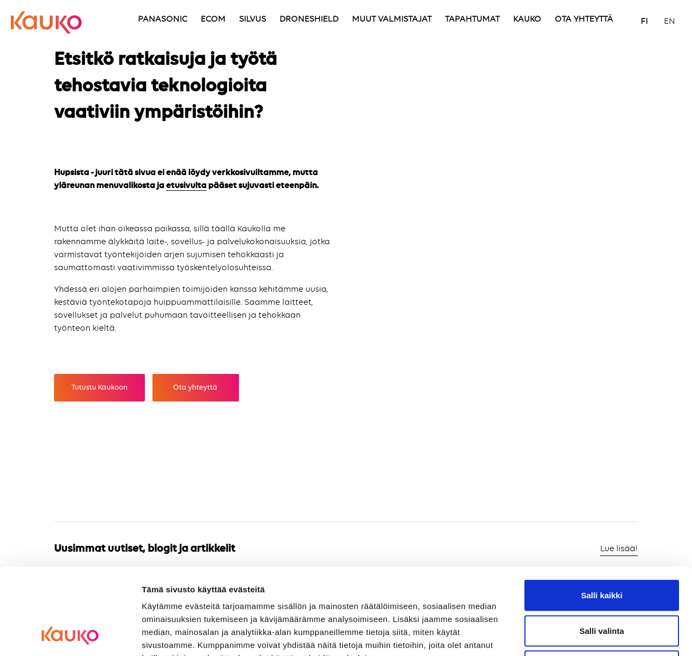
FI (644, 21)
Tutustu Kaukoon (99, 387)
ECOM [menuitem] (213, 19)
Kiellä (602, 585)
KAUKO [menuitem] (527, 19)
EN (669, 21)
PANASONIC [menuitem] (162, 19)
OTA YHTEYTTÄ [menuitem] (584, 19)
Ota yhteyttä (196, 387)
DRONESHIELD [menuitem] (309, 19)
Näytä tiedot (578, 634)
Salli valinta (602, 549)
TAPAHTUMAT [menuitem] (472, 19)
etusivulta (186, 186)
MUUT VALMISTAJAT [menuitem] (391, 19)
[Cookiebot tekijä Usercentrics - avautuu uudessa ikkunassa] (70, 635)
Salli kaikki (602, 514)
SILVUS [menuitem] (252, 19)
